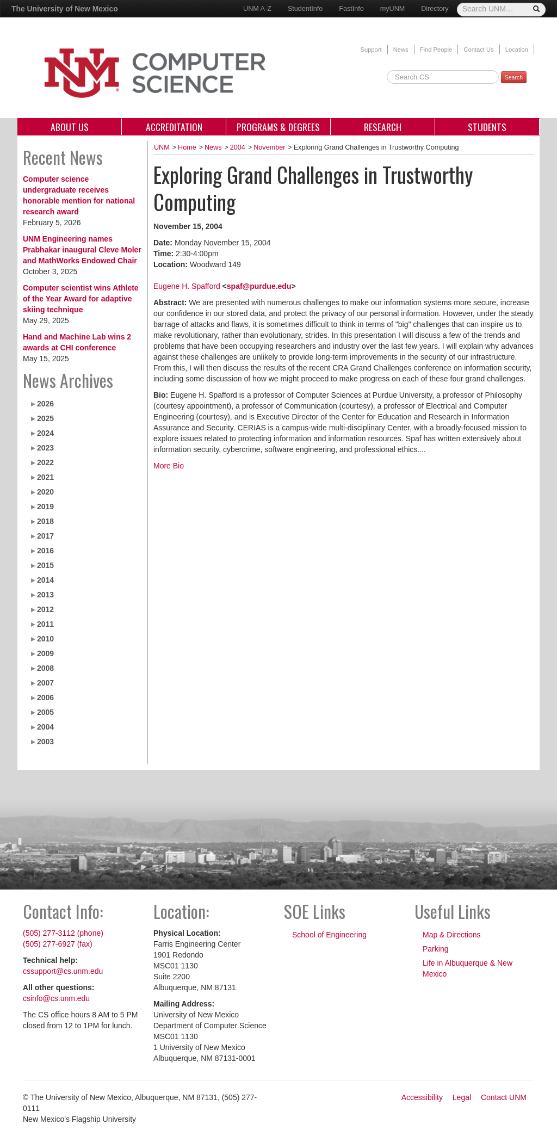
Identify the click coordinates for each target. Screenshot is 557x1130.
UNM (162, 147)
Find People (436, 49)
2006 (45, 697)
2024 (45, 433)
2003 (45, 741)
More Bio (168, 465)
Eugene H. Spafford (186, 286)
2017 (45, 536)
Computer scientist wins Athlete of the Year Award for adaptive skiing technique (81, 298)
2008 (45, 668)
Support (370, 49)
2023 (45, 447)
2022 (45, 462)
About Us (70, 127)
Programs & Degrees (278, 127)
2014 (45, 580)
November (269, 147)
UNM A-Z (257, 9)
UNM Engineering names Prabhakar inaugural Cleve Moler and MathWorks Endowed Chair (82, 249)
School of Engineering (329, 934)
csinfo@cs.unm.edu (56, 998)
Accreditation (174, 127)
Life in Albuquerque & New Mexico (467, 968)
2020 (45, 491)
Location (516, 49)
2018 (45, 521)
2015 (45, 565)
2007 (45, 682)
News (401, 49)
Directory (434, 9)
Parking (435, 948)
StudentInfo (305, 9)
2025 (45, 418)
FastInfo (351, 9)
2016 (45, 550)
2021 (45, 477)
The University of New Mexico (64, 8)
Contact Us (478, 49)
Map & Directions (452, 934)
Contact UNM (504, 1097)
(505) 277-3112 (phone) (63, 933)
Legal (462, 1097)
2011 (45, 624)
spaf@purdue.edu (259, 286)
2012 (45, 609)
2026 (45, 403)
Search (514, 77)
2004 (45, 727)
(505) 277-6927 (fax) (57, 944)
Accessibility (422, 1097)
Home (187, 147)
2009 (45, 653)
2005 (45, 712)
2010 (45, 638)
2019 (45, 506)
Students (487, 127)
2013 (45, 594)
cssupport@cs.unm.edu (63, 971)
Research (382, 127)
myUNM (392, 9)
